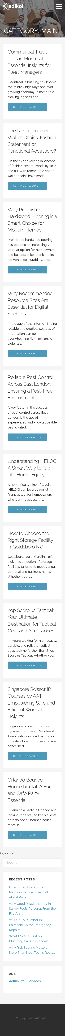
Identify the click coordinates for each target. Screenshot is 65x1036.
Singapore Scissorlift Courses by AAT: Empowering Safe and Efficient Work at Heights (31, 702)
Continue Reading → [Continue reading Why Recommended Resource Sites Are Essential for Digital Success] (27, 353)
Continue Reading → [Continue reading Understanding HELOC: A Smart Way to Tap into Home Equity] (27, 509)
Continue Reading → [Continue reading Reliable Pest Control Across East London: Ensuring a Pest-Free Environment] (27, 437)
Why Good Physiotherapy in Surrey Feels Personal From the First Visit (32, 908)
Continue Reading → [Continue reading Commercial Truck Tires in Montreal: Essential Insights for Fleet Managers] (27, 107)
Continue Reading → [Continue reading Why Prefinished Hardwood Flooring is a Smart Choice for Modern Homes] (27, 269)
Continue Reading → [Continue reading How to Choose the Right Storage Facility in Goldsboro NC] (27, 586)
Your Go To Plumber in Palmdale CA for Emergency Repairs (30, 925)
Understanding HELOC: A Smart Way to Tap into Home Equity (32, 468)
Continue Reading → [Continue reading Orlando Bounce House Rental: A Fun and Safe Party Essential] (27, 835)
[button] (60, 6)
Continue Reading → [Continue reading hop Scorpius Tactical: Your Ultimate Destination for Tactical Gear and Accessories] (27, 665)
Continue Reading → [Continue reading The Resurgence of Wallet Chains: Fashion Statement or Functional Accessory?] (27, 186)
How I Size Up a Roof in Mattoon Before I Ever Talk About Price (29, 892)
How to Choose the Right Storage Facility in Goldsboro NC (30, 540)
